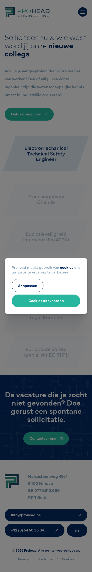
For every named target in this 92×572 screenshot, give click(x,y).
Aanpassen (27, 285)
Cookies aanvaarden (46, 300)
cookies (66, 267)
